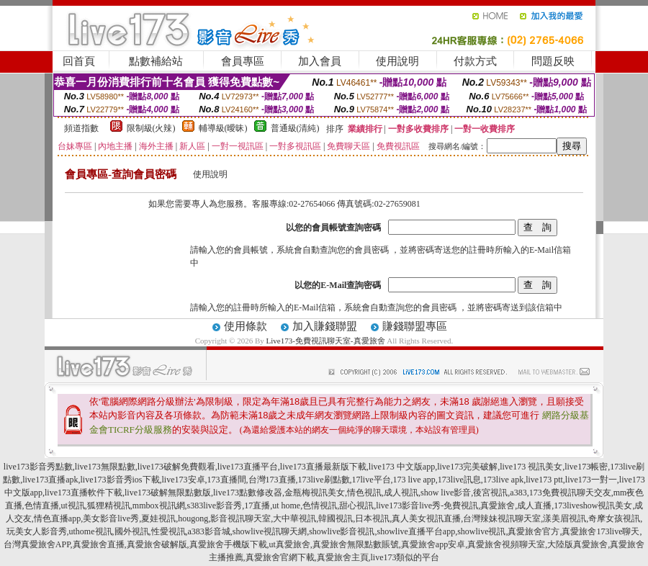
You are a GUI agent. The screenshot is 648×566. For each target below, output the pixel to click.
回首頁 (79, 61)
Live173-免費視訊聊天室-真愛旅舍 (325, 340)
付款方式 (475, 61)
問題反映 (553, 61)
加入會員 (319, 61)
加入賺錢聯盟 (324, 326)
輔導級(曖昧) (223, 128)
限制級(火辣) (151, 128)
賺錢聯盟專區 (414, 326)
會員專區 (242, 61)
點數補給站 (156, 61)
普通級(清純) (295, 128)
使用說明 (397, 61)
